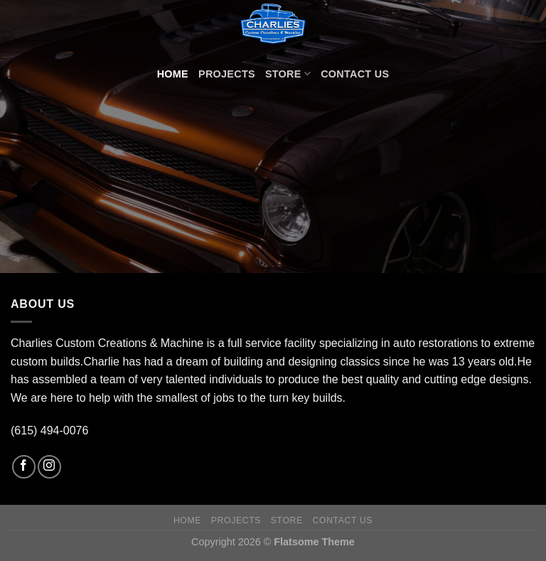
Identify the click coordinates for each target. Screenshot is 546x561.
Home (172, 74)
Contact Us (355, 74)
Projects (226, 74)
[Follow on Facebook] (24, 467)
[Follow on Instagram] (49, 467)
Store (288, 73)
